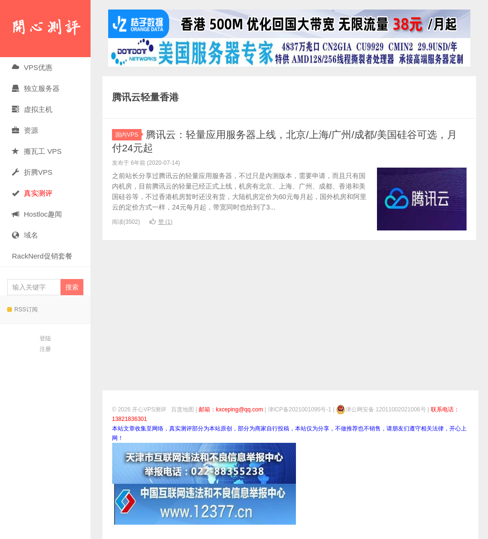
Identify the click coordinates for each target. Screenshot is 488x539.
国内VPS (128, 134)
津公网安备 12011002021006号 (381, 409)
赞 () (161, 222)
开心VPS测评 (45, 28)
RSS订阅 (22, 309)
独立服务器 (36, 88)
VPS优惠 (32, 67)
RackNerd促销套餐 (42, 256)
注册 (45, 349)
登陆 (45, 338)
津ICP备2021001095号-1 (299, 409)
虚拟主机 (32, 109)
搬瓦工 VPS (36, 151)
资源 (25, 130)
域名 (25, 235)
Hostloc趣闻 (37, 214)
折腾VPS (32, 172)
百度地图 (182, 409)
